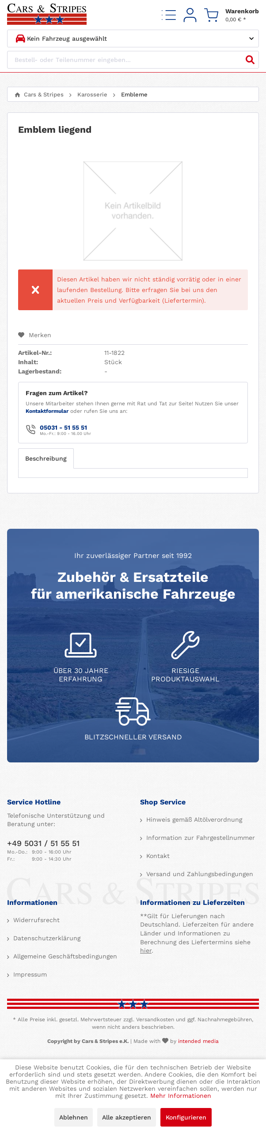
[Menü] (169, 15)
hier (146, 950)
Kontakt (157, 855)
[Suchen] (250, 60)
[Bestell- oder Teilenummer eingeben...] (133, 60)
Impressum (29, 974)
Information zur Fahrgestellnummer (199, 837)
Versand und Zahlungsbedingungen (198, 873)
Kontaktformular (47, 411)
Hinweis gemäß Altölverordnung (193, 819)
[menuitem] (169, 15)
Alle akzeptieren (126, 1117)
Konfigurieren (186, 1117)
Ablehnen (73, 1117)
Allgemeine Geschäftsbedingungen (64, 956)
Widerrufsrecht (35, 919)
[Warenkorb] (231, 14)
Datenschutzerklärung (45, 938)
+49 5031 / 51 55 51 (43, 843)
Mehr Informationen (180, 1095)
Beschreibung (46, 458)
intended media (198, 1041)
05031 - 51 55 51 (63, 427)
